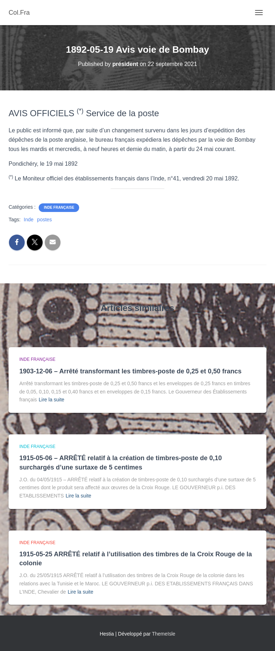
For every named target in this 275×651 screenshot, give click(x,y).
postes (44, 219)
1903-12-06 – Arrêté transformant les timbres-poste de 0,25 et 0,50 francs (130, 371)
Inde (28, 219)
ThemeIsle (163, 634)
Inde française (59, 207)
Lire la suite (51, 399)
